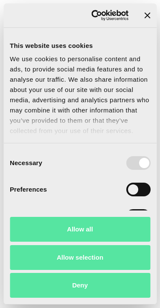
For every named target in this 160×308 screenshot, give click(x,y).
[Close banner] (147, 15)
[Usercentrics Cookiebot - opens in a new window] (95, 15)
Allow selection (80, 257)
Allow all (80, 229)
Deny (80, 285)
